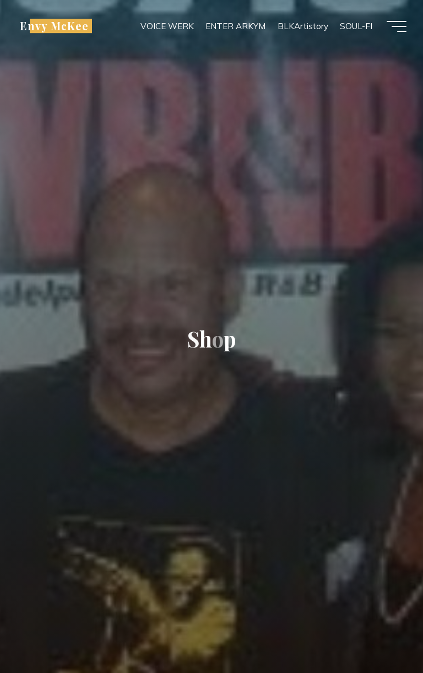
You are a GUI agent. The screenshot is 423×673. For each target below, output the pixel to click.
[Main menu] (396, 26)
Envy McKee (54, 26)
